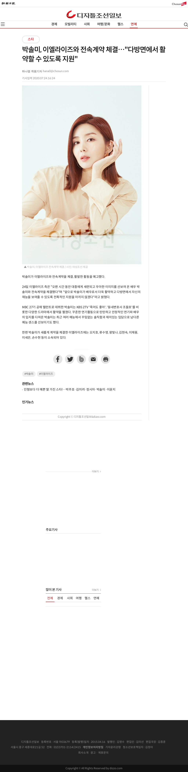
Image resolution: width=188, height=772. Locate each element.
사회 (87, 24)
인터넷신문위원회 (165, 747)
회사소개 (83, 753)
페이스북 (57, 359)
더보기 (95, 471)
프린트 (105, 359)
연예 (134, 24)
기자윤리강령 (113, 747)
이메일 (93, 359)
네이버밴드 (81, 359)
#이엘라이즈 (46, 374)
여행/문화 (103, 24)
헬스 (120, 24)
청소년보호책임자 (133, 747)
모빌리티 (71, 24)
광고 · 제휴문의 (100, 753)
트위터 (69, 359)
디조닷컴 (94, 14)
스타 (31, 39)
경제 (54, 24)
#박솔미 (28, 374)
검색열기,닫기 (186, 25)
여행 (79, 598)
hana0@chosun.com (56, 71)
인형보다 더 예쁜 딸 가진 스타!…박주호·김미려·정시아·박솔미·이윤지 (69, 390)
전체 (50, 598)
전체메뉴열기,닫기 (3, 24)
